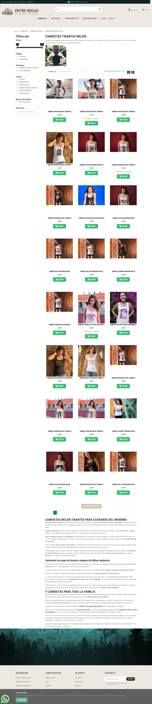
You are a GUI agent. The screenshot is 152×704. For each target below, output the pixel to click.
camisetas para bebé (83, 610)
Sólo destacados (24, 102)
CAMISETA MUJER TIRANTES (29, 68)
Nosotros (10, 2)
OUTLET (111, 18)
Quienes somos (50, 678)
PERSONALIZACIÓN (90, 18)
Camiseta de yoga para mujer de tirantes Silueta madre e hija (91, 271)
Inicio (3, 2)
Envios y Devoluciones (23, 678)
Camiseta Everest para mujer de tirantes (123, 431)
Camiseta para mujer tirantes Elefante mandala (59, 325)
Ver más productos (91, 506)
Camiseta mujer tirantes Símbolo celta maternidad (91, 378)
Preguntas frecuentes (23, 682)
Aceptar (21, 700)
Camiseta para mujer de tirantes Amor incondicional (123, 378)
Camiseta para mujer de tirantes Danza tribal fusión (59, 112)
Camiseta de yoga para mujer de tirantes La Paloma (123, 484)
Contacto (22, 2)
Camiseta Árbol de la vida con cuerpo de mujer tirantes (91, 325)
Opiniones (29, 2)
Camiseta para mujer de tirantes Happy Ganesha (91, 484)
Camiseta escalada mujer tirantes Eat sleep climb (59, 378)
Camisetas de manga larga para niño (91, 606)
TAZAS (103, 18)
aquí (123, 696)
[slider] (17, 47)
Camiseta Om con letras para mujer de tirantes (91, 218)
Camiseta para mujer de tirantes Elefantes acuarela (91, 431)
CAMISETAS (43, 18)
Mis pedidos (79, 682)
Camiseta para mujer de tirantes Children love (59, 431)
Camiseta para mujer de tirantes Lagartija (123, 165)
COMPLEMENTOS (72, 18)
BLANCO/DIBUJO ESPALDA (28, 88)
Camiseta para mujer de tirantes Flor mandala (59, 218)
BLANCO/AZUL (24, 82)
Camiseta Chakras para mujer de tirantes (123, 271)
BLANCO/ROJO (24, 93)
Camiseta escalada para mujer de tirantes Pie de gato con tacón (91, 165)
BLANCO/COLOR (24, 85)
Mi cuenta (78, 678)
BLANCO (22, 79)
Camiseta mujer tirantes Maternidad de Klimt (123, 325)
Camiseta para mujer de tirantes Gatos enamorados (123, 112)
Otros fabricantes (25, 71)
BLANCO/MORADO (25, 90)
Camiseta (22, 56)
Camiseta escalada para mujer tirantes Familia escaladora (59, 484)
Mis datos (78, 686)
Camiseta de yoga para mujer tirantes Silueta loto (59, 271)
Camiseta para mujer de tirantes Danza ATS (91, 112)
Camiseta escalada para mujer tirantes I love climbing (123, 218)
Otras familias (23, 59)
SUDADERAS (57, 18)
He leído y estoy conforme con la (118, 684)
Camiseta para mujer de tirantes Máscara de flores (59, 165)
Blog (16, 2)
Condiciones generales (23, 686)
